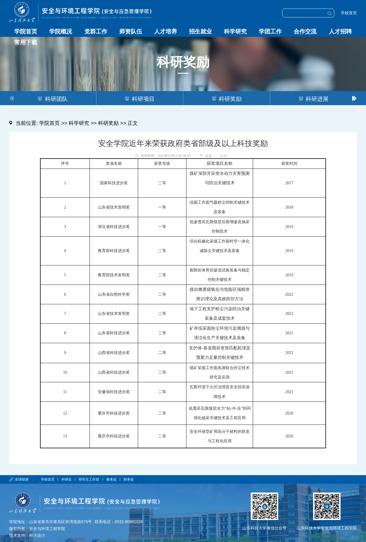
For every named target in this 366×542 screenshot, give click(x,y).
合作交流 (305, 31)
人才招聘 (340, 31)
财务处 (129, 479)
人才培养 (165, 31)
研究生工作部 (89, 479)
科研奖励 (108, 123)
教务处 (111, 479)
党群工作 (95, 31)
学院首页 (25, 31)
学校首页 (349, 13)
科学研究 (235, 31)
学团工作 (270, 31)
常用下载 (25, 42)
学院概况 (60, 31)
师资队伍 (130, 31)
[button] (354, 98)
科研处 (66, 479)
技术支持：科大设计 (27, 535)
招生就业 (200, 31)
